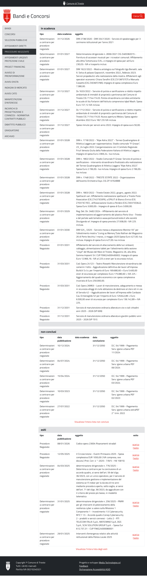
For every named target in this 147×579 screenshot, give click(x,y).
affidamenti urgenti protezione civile (16, 59)
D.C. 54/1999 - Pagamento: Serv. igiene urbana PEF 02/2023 (125, 394)
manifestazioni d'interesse (13, 101)
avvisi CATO (11, 93)
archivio (9, 136)
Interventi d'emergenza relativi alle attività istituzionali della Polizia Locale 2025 (97, 535)
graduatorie (12, 130)
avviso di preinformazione (14, 74)
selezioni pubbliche (16, 40)
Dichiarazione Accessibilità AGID (94, 569)
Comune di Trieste (73, 3)
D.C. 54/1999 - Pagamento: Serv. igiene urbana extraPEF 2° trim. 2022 (125, 410)
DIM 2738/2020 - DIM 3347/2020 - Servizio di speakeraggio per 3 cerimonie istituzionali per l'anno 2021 (108, 40)
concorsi (10, 34)
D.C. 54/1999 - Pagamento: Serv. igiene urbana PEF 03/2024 (125, 379)
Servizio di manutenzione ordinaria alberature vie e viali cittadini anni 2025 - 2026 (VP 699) (107, 309)
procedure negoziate (17, 51)
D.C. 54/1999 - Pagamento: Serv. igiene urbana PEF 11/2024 (125, 349)
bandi (8, 28)
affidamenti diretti (15, 46)
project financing (15, 66)
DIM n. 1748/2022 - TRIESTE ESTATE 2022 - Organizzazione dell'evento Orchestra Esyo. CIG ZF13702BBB (105, 179)
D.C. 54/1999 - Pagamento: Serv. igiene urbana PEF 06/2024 (125, 364)
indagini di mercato (16, 87)
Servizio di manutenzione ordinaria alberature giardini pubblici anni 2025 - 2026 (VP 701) (108, 317)
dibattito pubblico (15, 124)
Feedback (83, 566)
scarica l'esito (135, 446)
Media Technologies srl (110, 562)
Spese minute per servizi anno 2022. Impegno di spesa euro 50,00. (108, 125)
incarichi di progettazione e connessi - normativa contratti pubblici (17, 113)
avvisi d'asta (12, 82)
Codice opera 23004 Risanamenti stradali (96, 443)
